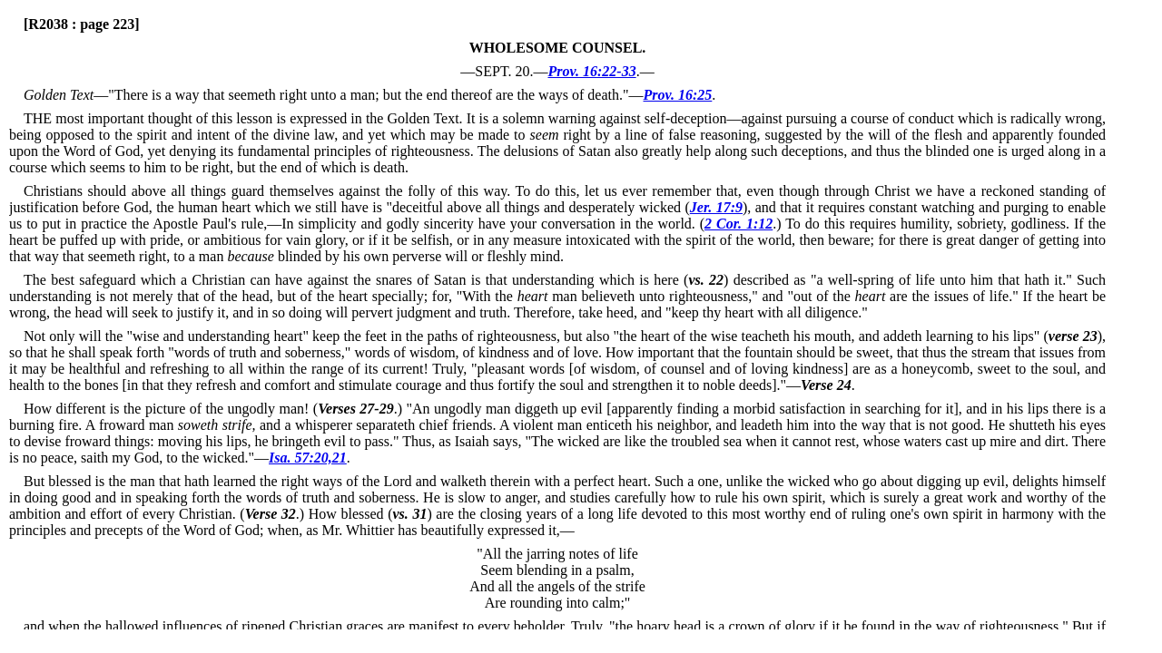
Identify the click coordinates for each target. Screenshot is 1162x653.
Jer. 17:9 (716, 207)
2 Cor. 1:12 (738, 223)
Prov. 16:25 (678, 94)
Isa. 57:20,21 (308, 457)
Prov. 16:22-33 (591, 71)
